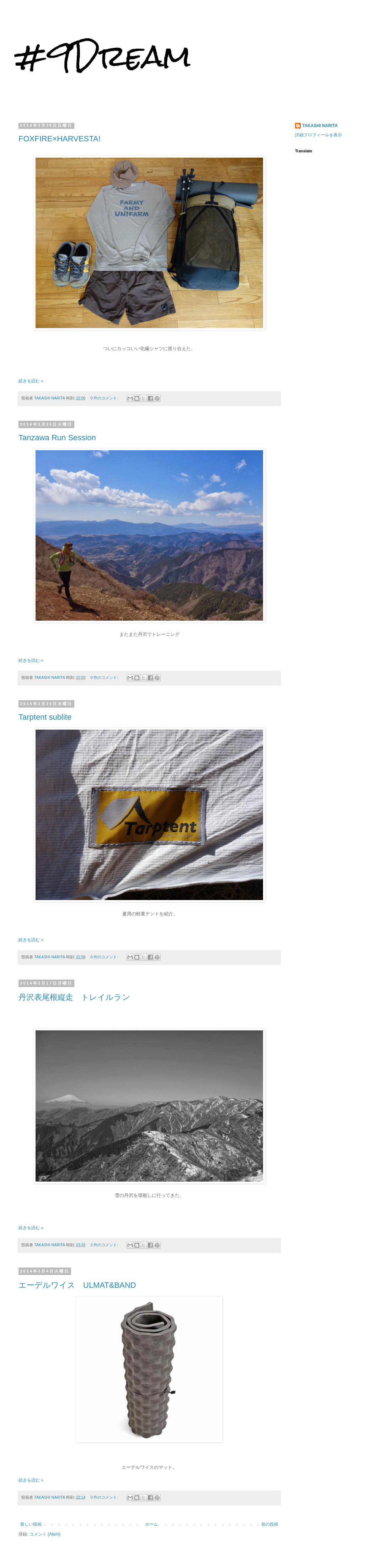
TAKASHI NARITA (320, 125)
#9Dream (102, 55)
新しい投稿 (31, 1524)
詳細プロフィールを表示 (318, 134)
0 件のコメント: (104, 398)
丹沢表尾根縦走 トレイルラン (74, 997)
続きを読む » (30, 380)
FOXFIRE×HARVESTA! (59, 138)
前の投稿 (269, 1524)
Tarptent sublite (44, 717)
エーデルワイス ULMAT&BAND (77, 1285)
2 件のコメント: (104, 1245)
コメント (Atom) (45, 1534)
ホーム (151, 1524)
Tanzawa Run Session (57, 437)
